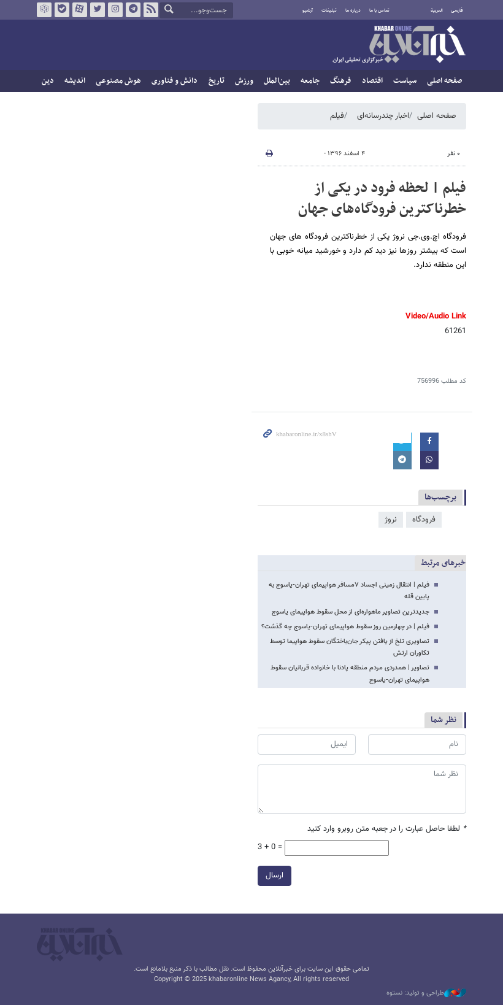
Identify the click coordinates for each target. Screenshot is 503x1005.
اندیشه (74, 81)
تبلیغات (329, 10)
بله (62, 9)
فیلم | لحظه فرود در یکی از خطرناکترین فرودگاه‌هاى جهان (382, 198)
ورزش (244, 81)
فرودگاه (424, 520)
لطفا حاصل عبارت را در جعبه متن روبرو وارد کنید (386, 829)
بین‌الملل (277, 81)
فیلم (337, 116)
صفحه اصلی (444, 81)
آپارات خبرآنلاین (80, 9)
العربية (437, 10)
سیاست (405, 81)
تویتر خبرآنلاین (97, 9)
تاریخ (217, 81)
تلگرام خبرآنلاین (133, 9)
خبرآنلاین (398, 45)
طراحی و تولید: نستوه (426, 993)
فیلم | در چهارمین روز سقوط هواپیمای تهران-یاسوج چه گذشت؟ (345, 627)
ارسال (274, 875)
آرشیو (307, 10)
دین (48, 81)
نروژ (391, 520)
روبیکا (44, 9)
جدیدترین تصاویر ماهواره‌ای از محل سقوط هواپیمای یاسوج (350, 612)
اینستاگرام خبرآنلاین (115, 9)
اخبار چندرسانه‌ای (383, 116)
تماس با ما (379, 10)
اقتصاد (372, 81)
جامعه (310, 81)
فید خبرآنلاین (151, 9)
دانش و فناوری (175, 81)
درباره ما (353, 10)
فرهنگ (340, 81)
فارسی (457, 10)
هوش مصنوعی (118, 81)
